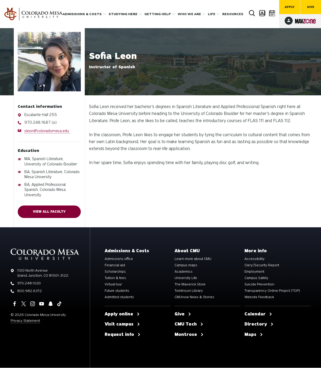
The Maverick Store (190, 285)
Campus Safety (256, 278)
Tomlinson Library (189, 291)
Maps (253, 335)
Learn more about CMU (193, 259)
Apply (290, 7)
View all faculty (49, 212)
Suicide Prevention (259, 285)
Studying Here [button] (123, 14)
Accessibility (254, 259)
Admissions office (119, 259)
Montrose (189, 335)
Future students (117, 291)
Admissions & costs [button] (82, 14)
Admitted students (119, 297)
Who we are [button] (189, 14)
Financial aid (115, 265)
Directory (262, 13)
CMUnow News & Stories (194, 297)
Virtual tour (113, 285)
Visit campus (122, 324)
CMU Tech (189, 324)
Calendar (272, 13)
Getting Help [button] (157, 14)
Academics (184, 272)
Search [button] (252, 13)
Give (310, 7)
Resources (232, 14)
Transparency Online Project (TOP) (272, 291)
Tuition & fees (115, 278)
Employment (254, 272)
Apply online (122, 314)
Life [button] (211, 14)
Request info (123, 335)
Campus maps (186, 265)
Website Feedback (259, 297)
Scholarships (115, 272)
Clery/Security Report (261, 265)
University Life (186, 278)
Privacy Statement (25, 321)
